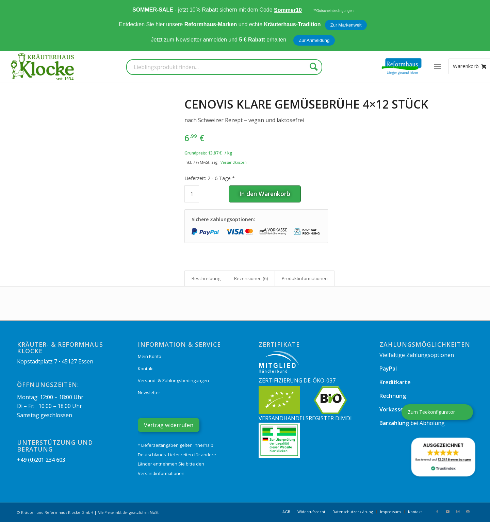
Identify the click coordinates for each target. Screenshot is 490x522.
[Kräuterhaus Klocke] (43, 66)
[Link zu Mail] (468, 511)
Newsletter (149, 392)
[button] (443, 457)
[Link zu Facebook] (437, 511)
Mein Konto (149, 356)
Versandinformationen (161, 473)
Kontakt (146, 368)
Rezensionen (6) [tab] (251, 278)
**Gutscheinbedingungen (333, 11)
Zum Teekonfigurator (431, 412)
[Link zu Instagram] (458, 511)
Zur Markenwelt (346, 25)
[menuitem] (437, 66)
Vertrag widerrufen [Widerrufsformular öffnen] (168, 425)
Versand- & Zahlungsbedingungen (173, 380)
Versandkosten (233, 162)
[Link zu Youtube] (447, 511)
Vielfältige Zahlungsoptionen (416, 355)
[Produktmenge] (191, 193)
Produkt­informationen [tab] (305, 278)
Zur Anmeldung (314, 40)
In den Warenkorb (264, 194)
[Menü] (437, 66)
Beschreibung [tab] (206, 278)
